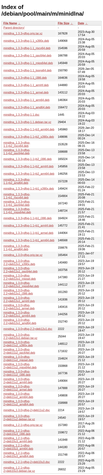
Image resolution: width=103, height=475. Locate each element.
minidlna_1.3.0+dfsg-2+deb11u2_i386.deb (17, 373)
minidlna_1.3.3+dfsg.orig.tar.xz (22, 33)
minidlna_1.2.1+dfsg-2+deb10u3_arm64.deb (18, 447)
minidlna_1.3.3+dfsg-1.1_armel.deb (25, 92)
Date (81, 23)
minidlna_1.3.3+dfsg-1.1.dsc (21, 114)
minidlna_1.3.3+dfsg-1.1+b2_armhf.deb (28, 166)
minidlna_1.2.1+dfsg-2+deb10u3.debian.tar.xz (19, 469)
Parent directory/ (13, 27)
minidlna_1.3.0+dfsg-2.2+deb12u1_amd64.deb (19, 321)
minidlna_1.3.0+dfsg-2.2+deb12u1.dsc (27, 328)
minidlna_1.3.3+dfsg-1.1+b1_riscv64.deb (16, 196)
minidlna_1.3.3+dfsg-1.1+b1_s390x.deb (28, 188)
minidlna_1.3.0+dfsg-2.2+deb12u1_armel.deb (19, 307)
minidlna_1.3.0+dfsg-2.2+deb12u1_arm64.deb (19, 314)
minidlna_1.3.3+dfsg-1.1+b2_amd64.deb (16, 181)
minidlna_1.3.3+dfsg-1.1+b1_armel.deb (28, 232)
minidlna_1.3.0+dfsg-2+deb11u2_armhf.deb (17, 381)
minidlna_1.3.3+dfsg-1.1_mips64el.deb (28, 63)
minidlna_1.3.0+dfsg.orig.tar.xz (22, 255)
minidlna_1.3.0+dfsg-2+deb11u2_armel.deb (17, 388)
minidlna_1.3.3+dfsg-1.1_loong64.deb (27, 70)
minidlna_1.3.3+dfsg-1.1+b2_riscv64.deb (16, 144)
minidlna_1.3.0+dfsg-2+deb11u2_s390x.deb (18, 344)
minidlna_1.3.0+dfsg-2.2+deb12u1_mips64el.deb (21, 284)
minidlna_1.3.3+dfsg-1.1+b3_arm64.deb (28, 129)
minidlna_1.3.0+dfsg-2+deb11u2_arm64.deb (18, 395)
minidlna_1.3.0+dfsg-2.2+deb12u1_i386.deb (18, 292)
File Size (63, 23)
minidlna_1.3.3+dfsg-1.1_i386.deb (25, 77)
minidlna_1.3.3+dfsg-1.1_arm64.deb (26, 100)
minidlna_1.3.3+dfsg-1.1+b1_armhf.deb (28, 225)
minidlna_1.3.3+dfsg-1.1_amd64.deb (26, 107)
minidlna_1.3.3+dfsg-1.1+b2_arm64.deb (28, 173)
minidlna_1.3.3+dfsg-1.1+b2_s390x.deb (28, 136)
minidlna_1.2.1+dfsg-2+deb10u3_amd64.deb (18, 455)
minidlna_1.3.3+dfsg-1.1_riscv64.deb (26, 48)
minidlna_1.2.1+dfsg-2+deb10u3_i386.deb (17, 432)
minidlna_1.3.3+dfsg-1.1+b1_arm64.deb (28, 240)
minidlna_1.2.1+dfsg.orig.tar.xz (22, 425)
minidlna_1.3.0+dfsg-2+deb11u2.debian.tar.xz (19, 418)
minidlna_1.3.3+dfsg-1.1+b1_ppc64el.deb (16, 203)
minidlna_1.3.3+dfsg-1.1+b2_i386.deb (27, 159)
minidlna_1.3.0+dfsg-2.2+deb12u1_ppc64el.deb (20, 270)
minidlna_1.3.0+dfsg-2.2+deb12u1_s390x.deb (19, 262)
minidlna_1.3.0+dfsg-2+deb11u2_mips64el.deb (20, 366)
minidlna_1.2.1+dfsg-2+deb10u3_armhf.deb (17, 440)
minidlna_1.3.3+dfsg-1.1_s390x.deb (26, 40)
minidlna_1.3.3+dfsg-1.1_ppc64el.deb (27, 55)
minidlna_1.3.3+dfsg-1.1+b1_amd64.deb (16, 247)
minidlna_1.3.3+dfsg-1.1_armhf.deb (26, 85)
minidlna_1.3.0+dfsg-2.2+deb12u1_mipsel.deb (19, 277)
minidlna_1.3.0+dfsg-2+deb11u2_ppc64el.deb (19, 351)
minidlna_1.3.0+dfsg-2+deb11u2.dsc (26, 410)
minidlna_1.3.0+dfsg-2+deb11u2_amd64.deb (18, 403)
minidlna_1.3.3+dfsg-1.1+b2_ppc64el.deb (16, 152)
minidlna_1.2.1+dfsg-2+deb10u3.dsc (26, 462)
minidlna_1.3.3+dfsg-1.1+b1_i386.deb (27, 218)
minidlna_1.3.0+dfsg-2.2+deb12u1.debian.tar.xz (20, 336)
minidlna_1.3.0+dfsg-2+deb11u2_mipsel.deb (18, 358)
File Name (10, 23)
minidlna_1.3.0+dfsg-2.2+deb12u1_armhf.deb (19, 299)
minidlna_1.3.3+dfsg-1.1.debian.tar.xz (27, 122)
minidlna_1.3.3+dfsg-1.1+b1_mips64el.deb (17, 211)
